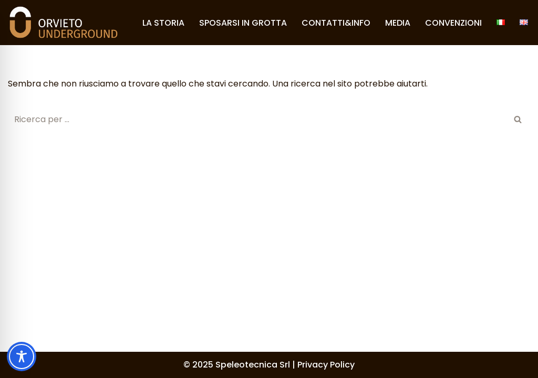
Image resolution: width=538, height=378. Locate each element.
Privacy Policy (326, 365)
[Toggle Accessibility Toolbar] (21, 356)
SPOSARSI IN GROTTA (243, 23)
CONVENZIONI (453, 23)
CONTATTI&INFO (336, 23)
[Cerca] (257, 119)
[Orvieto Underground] (63, 22)
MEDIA (397, 23)
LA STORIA (163, 23)
